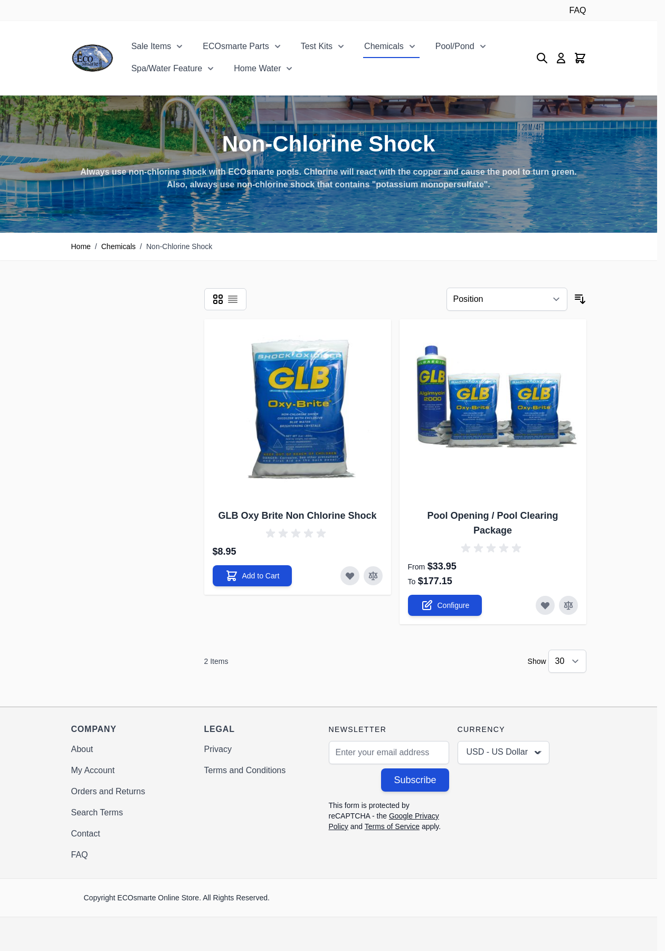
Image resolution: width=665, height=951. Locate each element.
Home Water (257, 68)
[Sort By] (506, 299)
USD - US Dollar (505, 752)
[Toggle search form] (542, 58)
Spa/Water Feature (167, 68)
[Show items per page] (567, 661)
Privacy (218, 749)
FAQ (577, 10)
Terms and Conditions (245, 770)
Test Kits (316, 46)
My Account (93, 770)
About (82, 749)
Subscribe (415, 780)
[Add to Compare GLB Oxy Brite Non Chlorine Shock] (373, 575)
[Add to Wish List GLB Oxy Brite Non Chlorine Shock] (349, 575)
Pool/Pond (454, 46)
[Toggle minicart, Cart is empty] (580, 58)
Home (81, 246)
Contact (85, 833)
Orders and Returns (108, 791)
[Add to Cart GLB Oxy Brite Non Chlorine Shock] (252, 575)
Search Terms (97, 812)
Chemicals (384, 46)
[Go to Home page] (92, 58)
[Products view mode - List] (232, 299)
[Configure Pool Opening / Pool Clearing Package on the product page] (445, 605)
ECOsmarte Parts (236, 46)
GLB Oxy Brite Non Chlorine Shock (297, 515)
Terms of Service (392, 826)
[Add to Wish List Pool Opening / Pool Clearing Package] (545, 605)
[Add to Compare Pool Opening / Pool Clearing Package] (568, 605)
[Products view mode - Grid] (218, 299)
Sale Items (151, 46)
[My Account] (561, 58)
